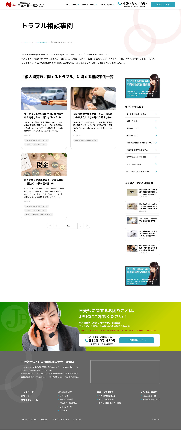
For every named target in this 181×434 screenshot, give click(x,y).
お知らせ (25, 400)
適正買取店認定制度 (151, 404)
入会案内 (63, 415)
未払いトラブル (133, 136)
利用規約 (44, 424)
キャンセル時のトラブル (137, 114)
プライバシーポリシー (29, 424)
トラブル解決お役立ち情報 (110, 407)
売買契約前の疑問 (134, 168)
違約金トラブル (133, 129)
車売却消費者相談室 (107, 400)
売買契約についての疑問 (137, 160)
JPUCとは (64, 400)
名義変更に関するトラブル (138, 153)
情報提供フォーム (29, 404)
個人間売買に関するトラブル (139, 175)
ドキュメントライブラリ (60, 424)
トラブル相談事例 (106, 404)
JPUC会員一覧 (66, 411)
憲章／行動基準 (66, 404)
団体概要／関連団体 (68, 407)
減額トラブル (132, 121)
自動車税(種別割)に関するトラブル (140, 145)
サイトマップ (77, 424)
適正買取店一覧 (149, 400)
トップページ (27, 396)
